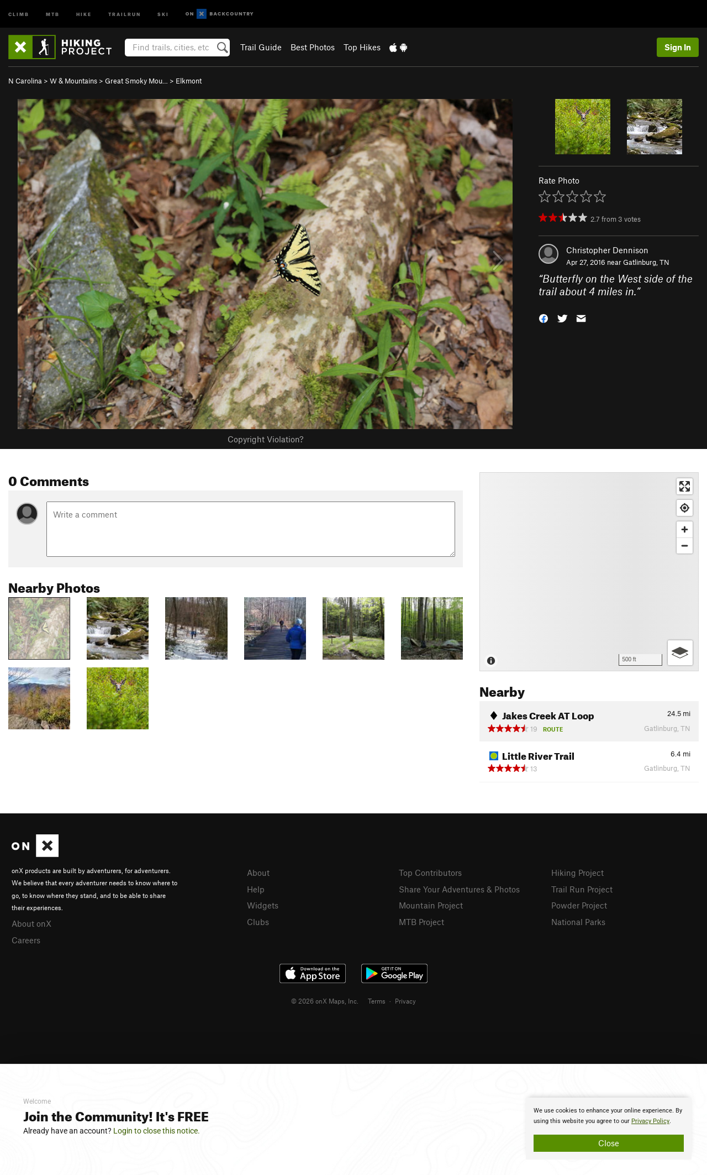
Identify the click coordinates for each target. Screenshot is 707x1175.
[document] (609, 1128)
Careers (26, 940)
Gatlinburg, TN (646, 262)
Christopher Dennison (607, 250)
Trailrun (124, 13)
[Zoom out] (685, 545)
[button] (543, 317)
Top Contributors (430, 873)
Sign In (677, 47)
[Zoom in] (685, 529)
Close (608, 1143)
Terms (377, 1001)
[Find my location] (685, 508)
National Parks (578, 922)
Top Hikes (362, 47)
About (258, 873)
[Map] (589, 572)
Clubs (258, 922)
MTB (53, 13)
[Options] (680, 652)
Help (256, 889)
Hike (84, 13)
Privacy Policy (650, 1121)
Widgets (262, 905)
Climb (18, 13)
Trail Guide (261, 47)
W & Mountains (73, 80)
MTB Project (421, 922)
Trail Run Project (582, 889)
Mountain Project (431, 905)
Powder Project (579, 905)
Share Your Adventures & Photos (459, 889)
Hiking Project (577, 873)
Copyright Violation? (265, 439)
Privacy (405, 1001)
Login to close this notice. (156, 1130)
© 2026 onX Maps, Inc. (324, 1001)
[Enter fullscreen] (685, 486)
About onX (31, 923)
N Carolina (25, 80)
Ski (163, 13)
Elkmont (189, 80)
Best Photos (313, 47)
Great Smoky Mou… (136, 80)
